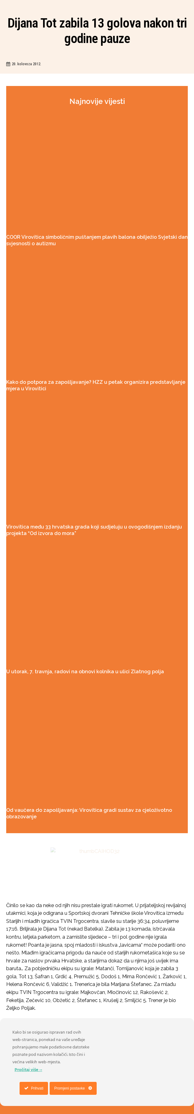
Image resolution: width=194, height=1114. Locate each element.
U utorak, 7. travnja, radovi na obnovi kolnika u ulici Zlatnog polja (85, 672)
